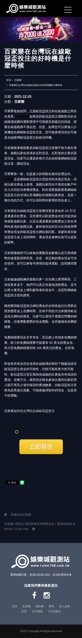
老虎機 (26, 606)
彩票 (24, 611)
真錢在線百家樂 (17, 514)
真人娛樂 (64, 606)
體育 (51, 606)
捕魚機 (40, 606)
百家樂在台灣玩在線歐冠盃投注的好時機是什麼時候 (35, 85)
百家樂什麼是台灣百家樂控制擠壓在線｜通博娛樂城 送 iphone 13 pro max (40, 526)
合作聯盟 (37, 611)
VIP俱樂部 (54, 611)
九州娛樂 (23, 116)
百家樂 (18, 80)
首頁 (8, 80)
